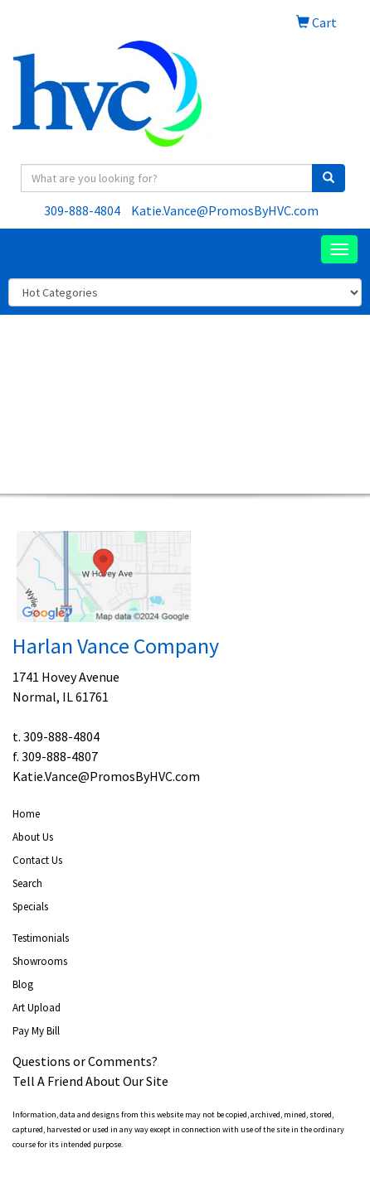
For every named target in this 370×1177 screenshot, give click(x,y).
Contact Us (37, 860)
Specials (30, 907)
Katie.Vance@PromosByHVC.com (225, 210)
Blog (22, 984)
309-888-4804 (82, 210)
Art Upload (36, 1008)
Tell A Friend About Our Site (90, 1081)
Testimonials (40, 938)
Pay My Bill (36, 1031)
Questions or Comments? (85, 1061)
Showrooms (39, 961)
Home (26, 814)
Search (27, 883)
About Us (32, 837)
